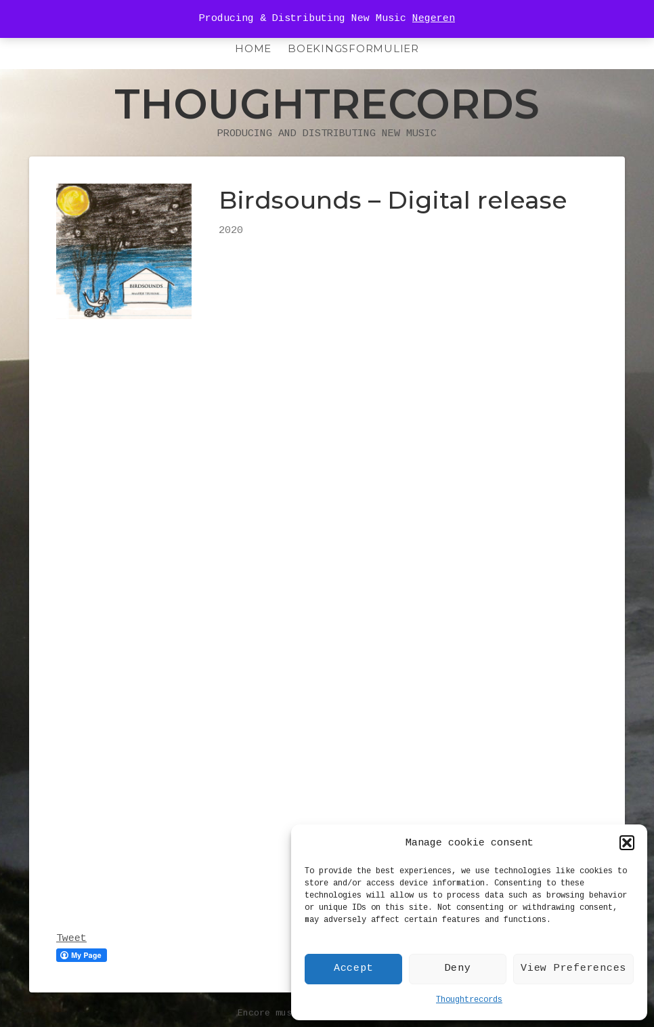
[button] (627, 843)
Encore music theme (286, 1013)
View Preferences (573, 968)
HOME (253, 48)
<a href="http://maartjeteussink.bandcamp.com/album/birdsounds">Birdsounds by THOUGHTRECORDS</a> (174, 639)
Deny (458, 968)
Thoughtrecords (469, 1000)
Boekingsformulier (353, 48)
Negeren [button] (433, 18)
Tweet (71, 938)
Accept (354, 968)
